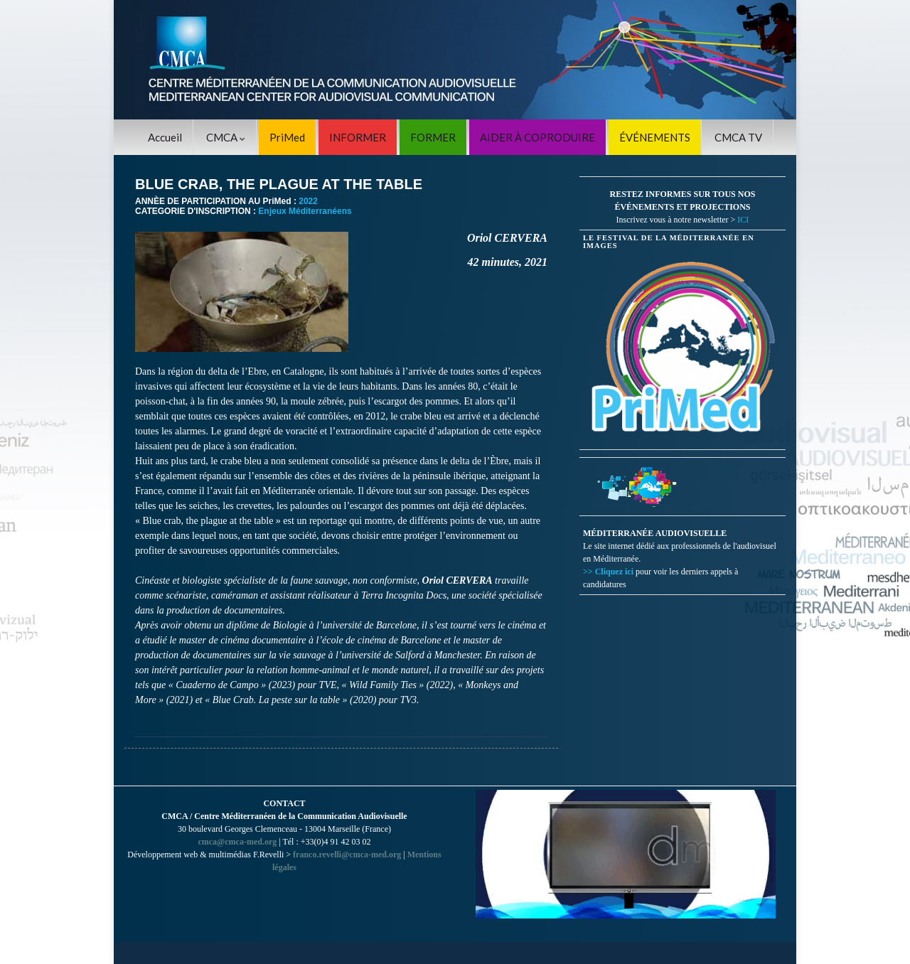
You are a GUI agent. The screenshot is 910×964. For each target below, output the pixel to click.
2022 (308, 201)
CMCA (225, 137)
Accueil (165, 137)
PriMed (287, 137)
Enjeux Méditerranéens (304, 211)
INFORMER (357, 137)
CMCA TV (738, 137)
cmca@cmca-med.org (237, 842)
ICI (743, 220)
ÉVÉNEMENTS (654, 137)
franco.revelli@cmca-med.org (347, 854)
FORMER (433, 137)
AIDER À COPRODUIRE (537, 137)
